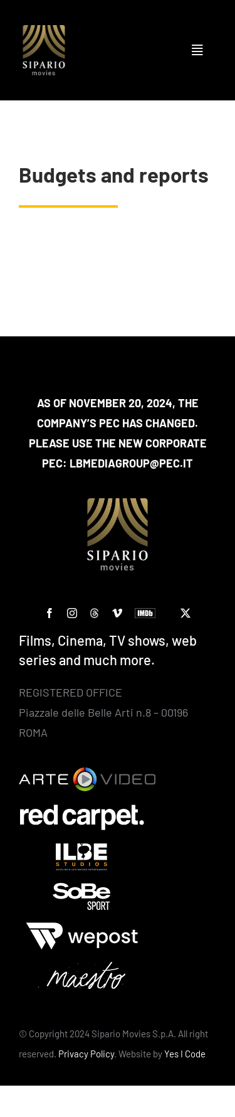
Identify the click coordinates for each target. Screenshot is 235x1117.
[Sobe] (82, 888)
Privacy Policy (86, 1053)
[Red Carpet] (82, 809)
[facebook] (49, 613)
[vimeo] (117, 613)
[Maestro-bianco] (82, 968)
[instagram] (72, 613)
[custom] (95, 613)
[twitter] (185, 613)
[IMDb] (145, 613)
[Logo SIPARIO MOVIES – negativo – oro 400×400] (44, 31)
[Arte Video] (87, 773)
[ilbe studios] (82, 849)
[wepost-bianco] (82, 928)
